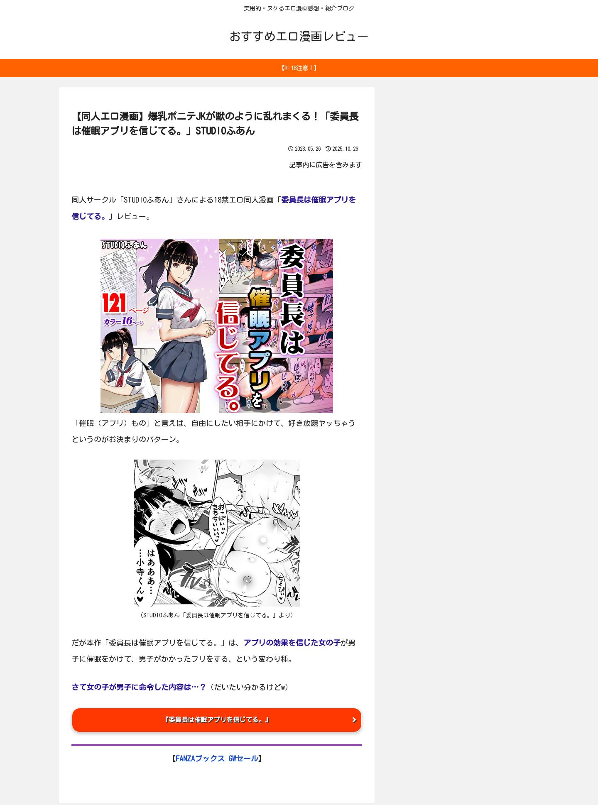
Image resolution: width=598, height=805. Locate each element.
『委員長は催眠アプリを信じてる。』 (217, 721)
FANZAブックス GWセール (217, 760)
